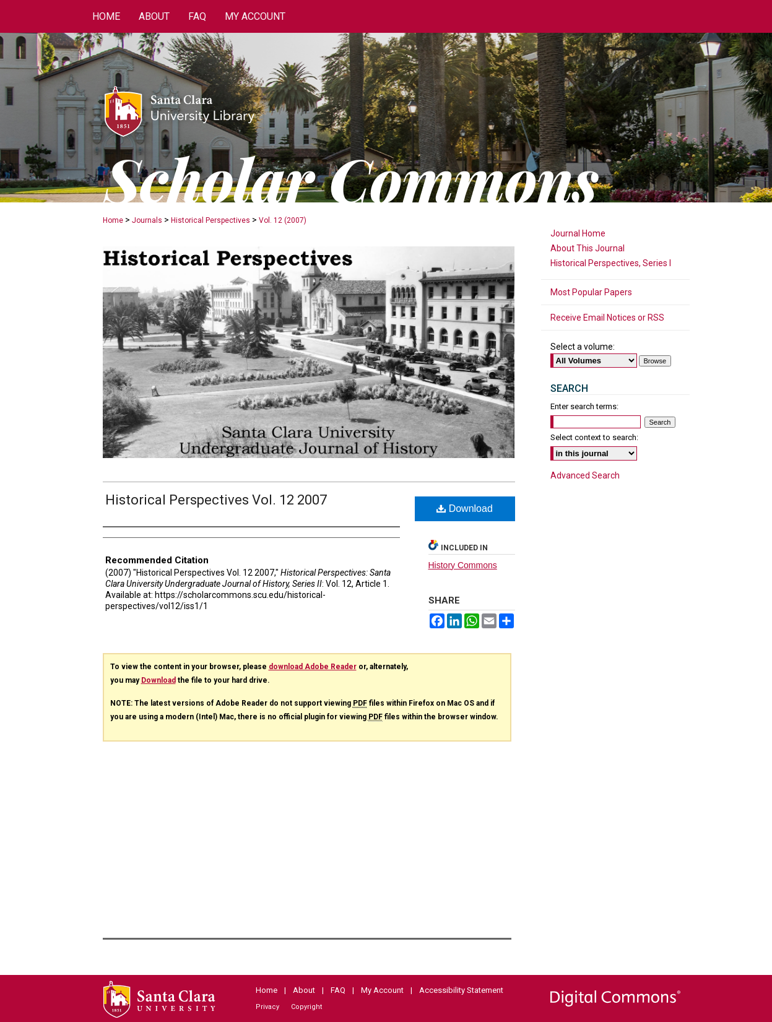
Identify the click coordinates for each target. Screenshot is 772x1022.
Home (113, 220)
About (304, 990)
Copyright (306, 1007)
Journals (147, 220)
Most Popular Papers (591, 292)
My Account (382, 990)
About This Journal (587, 248)
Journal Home (577, 233)
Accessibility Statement (461, 990)
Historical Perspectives (210, 220)
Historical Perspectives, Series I (610, 263)
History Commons (462, 565)
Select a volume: (582, 347)
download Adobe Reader (313, 666)
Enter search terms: (584, 406)
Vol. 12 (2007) (282, 220)
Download (464, 508)
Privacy (267, 1007)
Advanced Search (585, 475)
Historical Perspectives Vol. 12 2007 (216, 500)
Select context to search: (594, 437)
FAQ (338, 990)
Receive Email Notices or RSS (607, 318)
